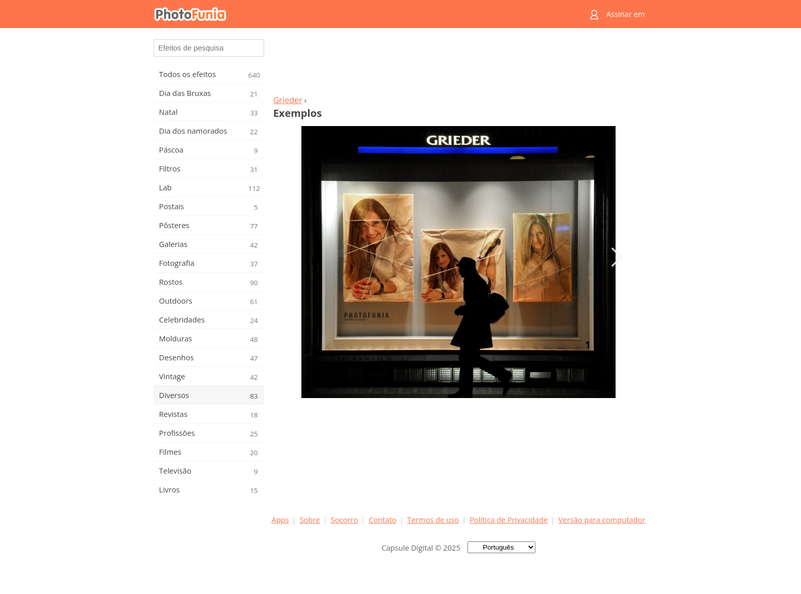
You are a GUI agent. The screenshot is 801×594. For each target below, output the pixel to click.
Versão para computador (601, 519)
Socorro (344, 519)
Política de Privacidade (508, 519)
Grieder (287, 100)
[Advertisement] (458, 64)
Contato (382, 519)
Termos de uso (433, 519)
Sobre (309, 519)
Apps (280, 519)
